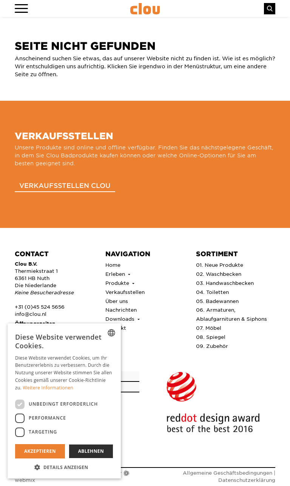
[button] (64, 467)
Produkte (118, 283)
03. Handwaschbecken (225, 283)
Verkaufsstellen (125, 292)
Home (112, 264)
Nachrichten (121, 309)
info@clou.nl (30, 314)
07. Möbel (208, 328)
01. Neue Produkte (219, 264)
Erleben (115, 274)
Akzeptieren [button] (40, 451)
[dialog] (64, 400)
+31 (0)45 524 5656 (40, 306)
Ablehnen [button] (91, 451)
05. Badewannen (217, 301)
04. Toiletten (212, 292)
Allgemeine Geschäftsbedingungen (227, 472)
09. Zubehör (212, 346)
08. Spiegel (210, 337)
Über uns (116, 301)
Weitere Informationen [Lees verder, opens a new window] (48, 387)
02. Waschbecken (218, 274)
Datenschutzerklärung (246, 480)
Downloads (120, 318)
